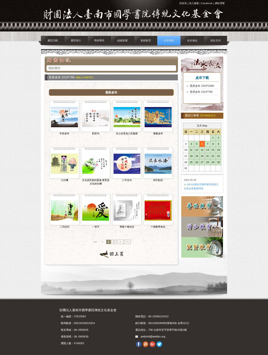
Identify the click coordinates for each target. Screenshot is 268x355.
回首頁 (183, 3)
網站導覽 (220, 3)
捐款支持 (215, 40)
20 (202, 156)
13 (202, 149)
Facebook (207, 3)
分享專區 (169, 40)
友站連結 (192, 40)
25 (191, 162)
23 (218, 156)
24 (185, 162)
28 (207, 162)
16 (218, 149)
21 (207, 156)
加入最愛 (194, 3)
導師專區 (99, 40)
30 (218, 162)
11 (191, 149)
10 (185, 149)
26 (196, 162)
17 (185, 156)
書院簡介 (76, 40)
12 (196, 149)
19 (196, 156)
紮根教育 (146, 40)
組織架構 (122, 40)
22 (213, 156)
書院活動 (52, 40)
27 (202, 162)
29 (213, 162)
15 (213, 149)
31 (185, 168)
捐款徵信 (54, 68)
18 (191, 156)
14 (207, 149)
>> (127, 241)
